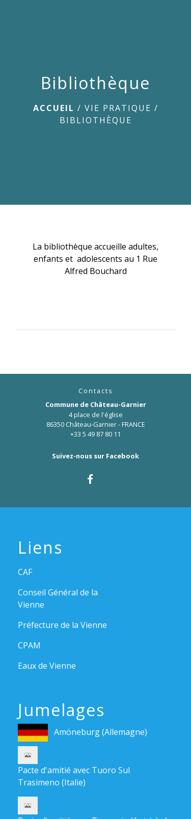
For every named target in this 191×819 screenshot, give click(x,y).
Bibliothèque (96, 120)
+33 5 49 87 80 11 (95, 434)
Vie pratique (118, 108)
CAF (25, 572)
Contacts (95, 391)
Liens (40, 547)
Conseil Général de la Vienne (58, 598)
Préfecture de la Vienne (62, 625)
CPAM (29, 645)
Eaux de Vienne (47, 665)
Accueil (53, 108)
